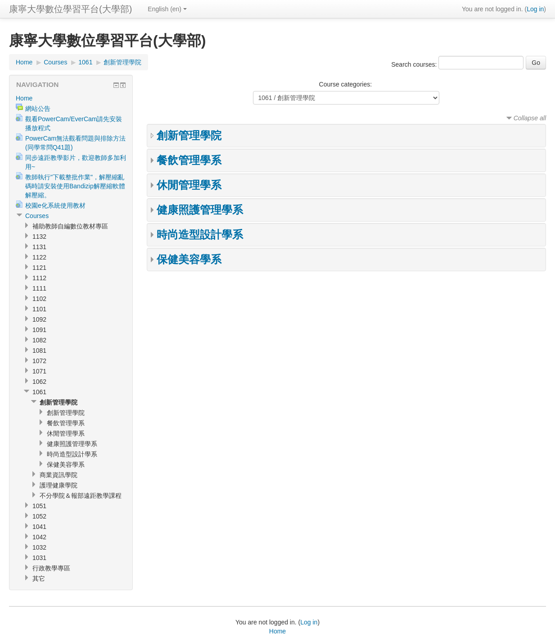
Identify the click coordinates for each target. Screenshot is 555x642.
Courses (55, 62)
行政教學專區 (51, 568)
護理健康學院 (58, 485)
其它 (38, 578)
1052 (39, 516)
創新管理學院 (122, 62)
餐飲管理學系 (189, 160)
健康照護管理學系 (200, 210)
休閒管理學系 (189, 185)
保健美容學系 (189, 259)
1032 (39, 547)
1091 (39, 329)
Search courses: (414, 64)
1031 (39, 557)
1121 (39, 267)
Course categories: (345, 84)
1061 (85, 62)
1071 (39, 371)
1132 (39, 236)
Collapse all (530, 118)
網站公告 (37, 108)
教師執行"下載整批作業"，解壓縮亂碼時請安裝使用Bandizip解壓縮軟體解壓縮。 (75, 186)
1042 (39, 537)
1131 (39, 246)
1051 (39, 506)
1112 (39, 278)
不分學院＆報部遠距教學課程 (81, 495)
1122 (39, 257)
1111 (39, 288)
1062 (39, 381)
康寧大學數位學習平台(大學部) (70, 9)
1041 (39, 526)
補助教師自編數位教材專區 (70, 226)
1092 (39, 319)
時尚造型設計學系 (200, 234)
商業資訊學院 (58, 474)
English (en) (167, 9)
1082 (39, 340)
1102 (39, 298)
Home (24, 62)
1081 (39, 350)
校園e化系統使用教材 (55, 205)
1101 (39, 309)
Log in (535, 9)
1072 (39, 360)
